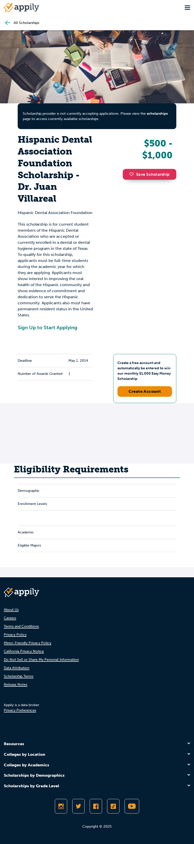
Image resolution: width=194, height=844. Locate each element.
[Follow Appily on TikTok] (113, 806)
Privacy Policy (15, 634)
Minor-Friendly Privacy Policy (27, 643)
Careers (10, 618)
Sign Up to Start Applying (47, 327)
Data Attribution (16, 668)
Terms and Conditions (21, 626)
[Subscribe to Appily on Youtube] (132, 806)
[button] (133, 174)
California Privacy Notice (24, 651)
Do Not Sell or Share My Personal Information (41, 659)
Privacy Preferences (20, 710)
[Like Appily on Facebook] (96, 806)
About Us (11, 610)
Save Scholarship (149, 174)
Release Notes (15, 684)
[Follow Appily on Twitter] (78, 806)
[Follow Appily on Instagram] (61, 806)
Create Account (145, 391)
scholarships (157, 113)
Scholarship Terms (18, 676)
